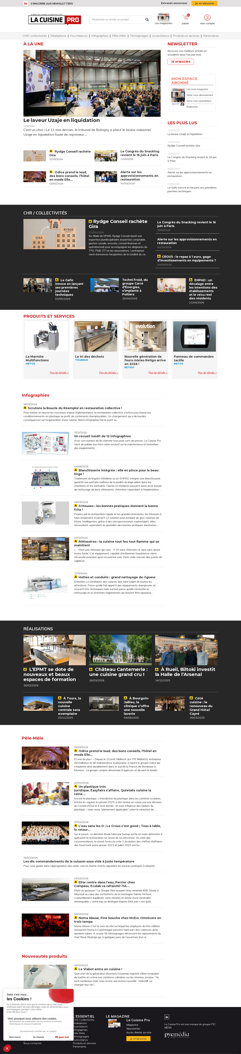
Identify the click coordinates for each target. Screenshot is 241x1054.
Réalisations (58, 35)
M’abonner (192, 106)
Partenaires (211, 35)
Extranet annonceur (174, 3)
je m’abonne (204, 3)
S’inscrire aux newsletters (52, 3)
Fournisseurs (78, 35)
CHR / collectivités (35, 35)
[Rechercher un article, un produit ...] (120, 19)
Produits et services (186, 35)
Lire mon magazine (197, 89)
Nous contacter (32, 1043)
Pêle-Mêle (119, 35)
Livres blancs (160, 35)
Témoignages (139, 35)
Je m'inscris (180, 61)
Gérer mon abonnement (200, 95)
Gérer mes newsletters (199, 100)
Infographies (99, 35)
